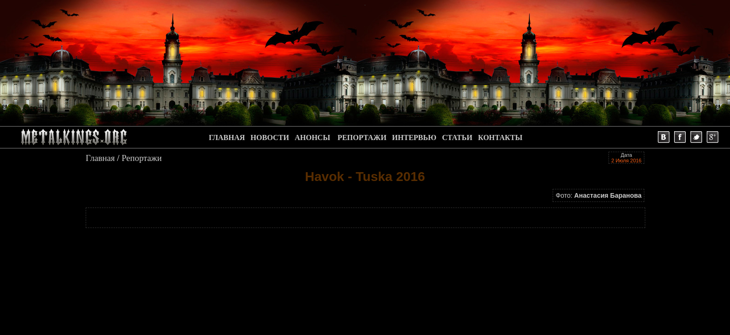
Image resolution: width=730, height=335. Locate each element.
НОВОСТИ (269, 137)
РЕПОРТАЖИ (362, 137)
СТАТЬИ (457, 137)
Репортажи (142, 158)
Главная (100, 158)
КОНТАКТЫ (500, 137)
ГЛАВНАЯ (227, 137)
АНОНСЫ (312, 137)
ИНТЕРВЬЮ (414, 137)
